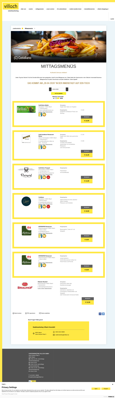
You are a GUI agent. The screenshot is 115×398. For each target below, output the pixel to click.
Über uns (23, 9)
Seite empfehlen (44, 313)
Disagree (106, 388)
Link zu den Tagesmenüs (45, 111)
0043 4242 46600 (60, 332)
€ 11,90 (86, 181)
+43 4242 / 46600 (34, 375)
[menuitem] (23, 6)
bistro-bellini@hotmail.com (46, 110)
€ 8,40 (87, 270)
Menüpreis (86, 116)
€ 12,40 (86, 155)
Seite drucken (16, 313)
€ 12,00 (86, 120)
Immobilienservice (89, 9)
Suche (112, 19)
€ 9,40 (87, 239)
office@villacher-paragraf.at (47, 173)
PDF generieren (30, 313)
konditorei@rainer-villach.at (47, 141)
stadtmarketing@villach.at (62, 334)
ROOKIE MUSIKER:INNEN (75, 9)
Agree (96, 388)
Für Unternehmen (62, 9)
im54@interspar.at (44, 231)
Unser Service (50, 9)
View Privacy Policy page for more (9, 394)
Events (31, 9)
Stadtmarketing (17, 28)
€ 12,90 (87, 302)
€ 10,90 (86, 211)
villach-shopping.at (103, 9)
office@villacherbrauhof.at (45, 286)
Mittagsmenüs (40, 9)
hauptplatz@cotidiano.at (46, 202)
